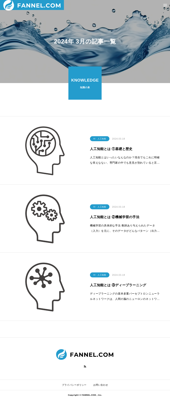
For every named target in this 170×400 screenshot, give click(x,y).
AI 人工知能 (99, 139)
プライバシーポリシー (74, 385)
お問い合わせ (100, 385)
